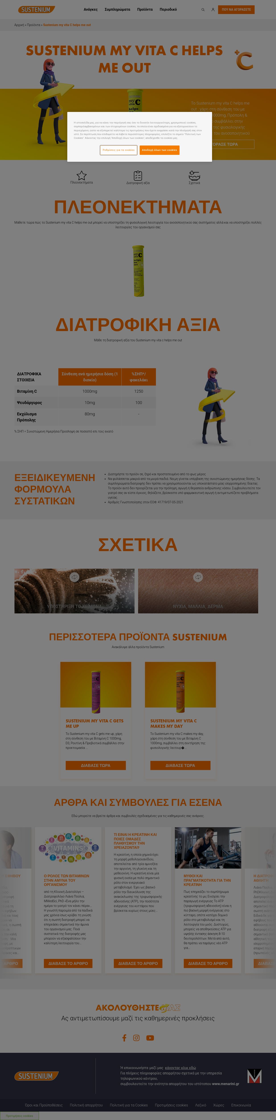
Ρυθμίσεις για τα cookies (119, 150)
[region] (139, 137)
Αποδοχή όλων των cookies (159, 150)
